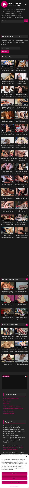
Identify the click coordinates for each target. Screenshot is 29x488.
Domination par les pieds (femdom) (13, 408)
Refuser (14, 478)
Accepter (14, 473)
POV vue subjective (8, 411)
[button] (26, 456)
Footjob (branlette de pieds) (11, 398)
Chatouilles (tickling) (8, 413)
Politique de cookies (14, 486)
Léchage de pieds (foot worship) (12, 406)
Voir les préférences (14, 482)
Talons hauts (6, 401)
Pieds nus (6, 403)
